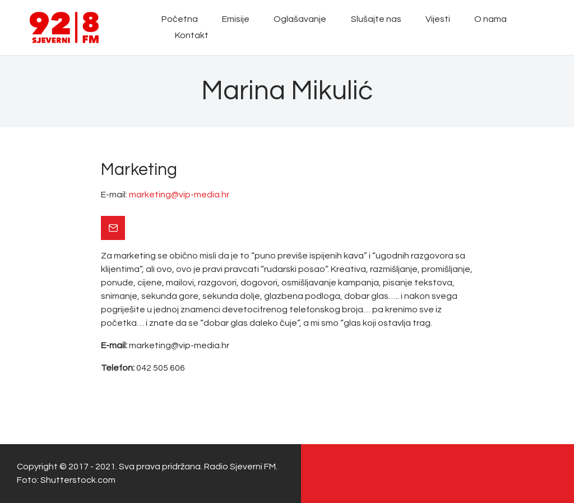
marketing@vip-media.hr (179, 194)
